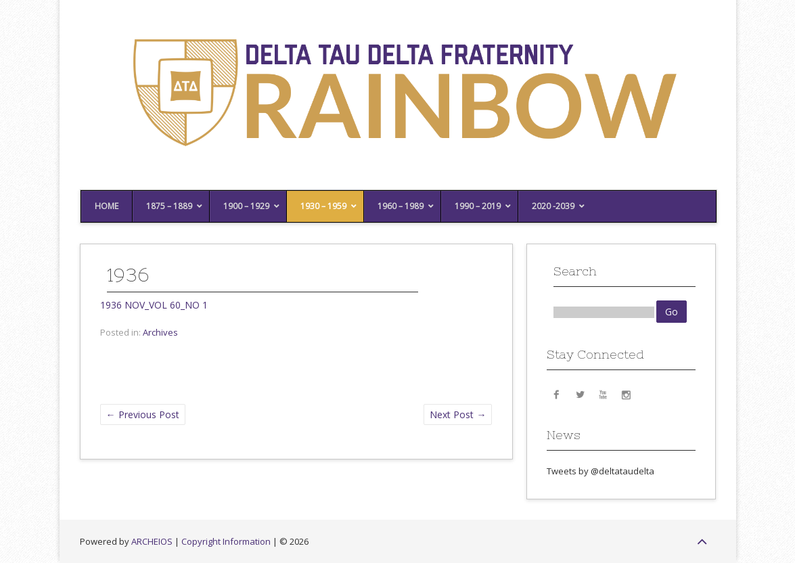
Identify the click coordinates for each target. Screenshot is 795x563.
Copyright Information (226, 541)
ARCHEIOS (152, 541)
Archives (160, 332)
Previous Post (142, 414)
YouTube (603, 394)
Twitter (580, 394)
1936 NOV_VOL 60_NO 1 (154, 304)
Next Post (458, 414)
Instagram (626, 394)
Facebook (557, 394)
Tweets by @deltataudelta (600, 471)
